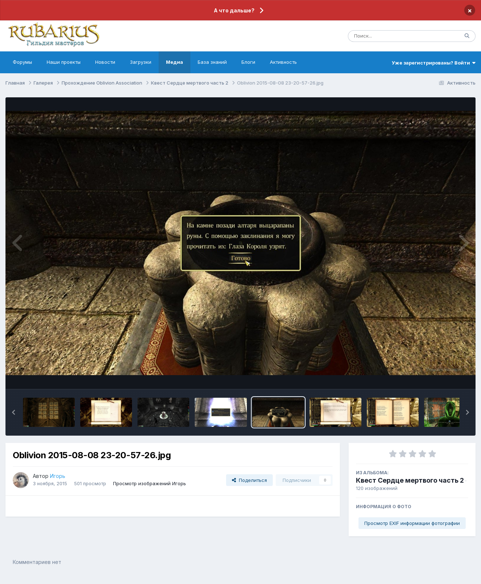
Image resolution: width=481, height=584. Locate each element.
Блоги (248, 62)
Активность (283, 62)
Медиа (174, 62)
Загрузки (140, 62)
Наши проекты (64, 62)
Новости (105, 62)
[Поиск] (389, 36)
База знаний (212, 62)
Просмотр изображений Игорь (149, 483)
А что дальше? (234, 10)
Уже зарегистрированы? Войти (434, 63)
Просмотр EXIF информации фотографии (412, 523)
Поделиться (249, 480)
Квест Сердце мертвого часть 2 (410, 480)
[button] (13, 412)
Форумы (22, 62)
